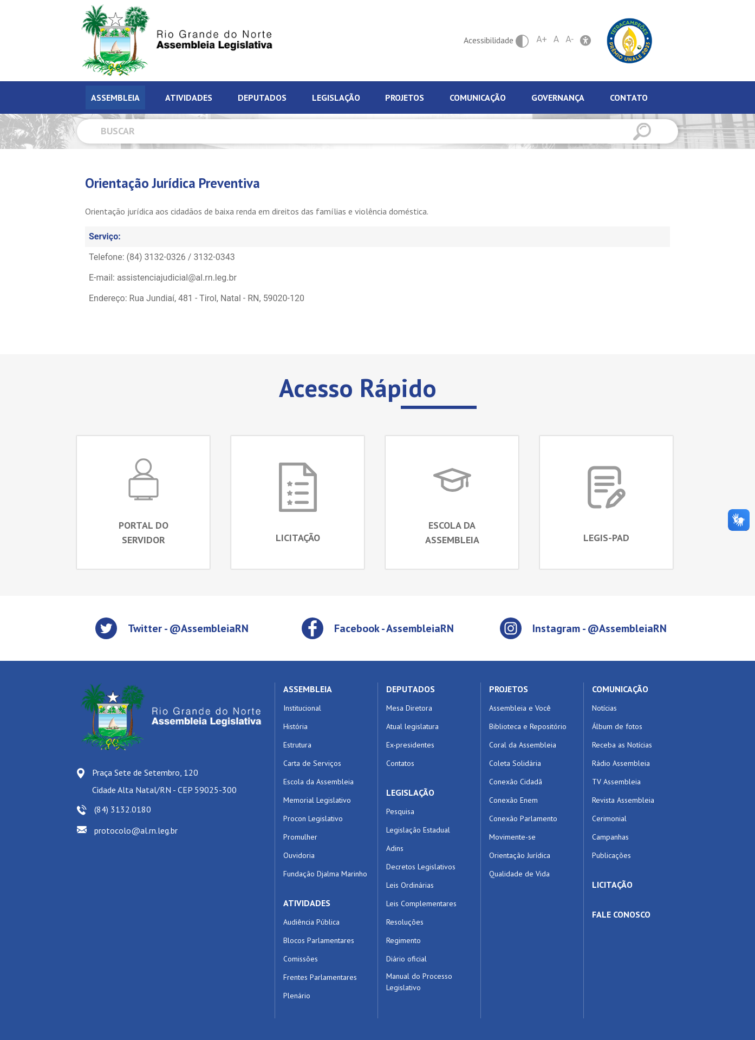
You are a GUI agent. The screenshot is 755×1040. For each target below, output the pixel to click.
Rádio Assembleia (621, 763)
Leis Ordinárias (410, 885)
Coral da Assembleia (522, 745)
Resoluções (405, 922)
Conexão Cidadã (515, 781)
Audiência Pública (311, 922)
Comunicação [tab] (478, 97)
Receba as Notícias (622, 745)
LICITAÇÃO (612, 884)
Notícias (604, 708)
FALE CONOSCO (621, 914)
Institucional (302, 708)
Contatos (400, 763)
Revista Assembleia (623, 800)
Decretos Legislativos (420, 867)
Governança (557, 97)
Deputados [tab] (262, 97)
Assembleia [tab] (115, 97)
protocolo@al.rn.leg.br (136, 830)
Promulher (300, 837)
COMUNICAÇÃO (620, 689)
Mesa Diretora (409, 708)
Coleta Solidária (515, 763)
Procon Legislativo (313, 818)
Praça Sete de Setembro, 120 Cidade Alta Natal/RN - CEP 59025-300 (164, 781)
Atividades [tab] (188, 97)
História (295, 726)
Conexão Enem (513, 800)
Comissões (300, 959)
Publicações (611, 855)
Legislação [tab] (336, 97)
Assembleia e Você (520, 708)
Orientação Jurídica (519, 855)
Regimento (403, 940)
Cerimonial (609, 818)
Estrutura (297, 745)
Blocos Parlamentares (318, 940)
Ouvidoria (299, 855)
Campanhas (610, 837)
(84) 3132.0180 (122, 809)
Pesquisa (400, 811)
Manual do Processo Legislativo (419, 981)
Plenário (296, 995)
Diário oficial (406, 959)
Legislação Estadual (418, 830)
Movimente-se (512, 837)
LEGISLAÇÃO (410, 792)
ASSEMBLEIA (307, 689)
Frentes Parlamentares (320, 977)
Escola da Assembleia (318, 781)
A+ (541, 39)
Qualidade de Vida (519, 874)
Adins (394, 848)
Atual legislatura (412, 726)
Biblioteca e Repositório (528, 726)
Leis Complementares (421, 903)
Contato (629, 97)
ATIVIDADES (306, 903)
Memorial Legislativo (317, 800)
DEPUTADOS (410, 689)
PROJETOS (508, 689)
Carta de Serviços (312, 763)
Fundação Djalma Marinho (325, 874)
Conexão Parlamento (523, 818)
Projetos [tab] (404, 97)
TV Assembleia (616, 781)
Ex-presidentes (410, 745)
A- (569, 39)
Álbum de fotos (617, 726)
